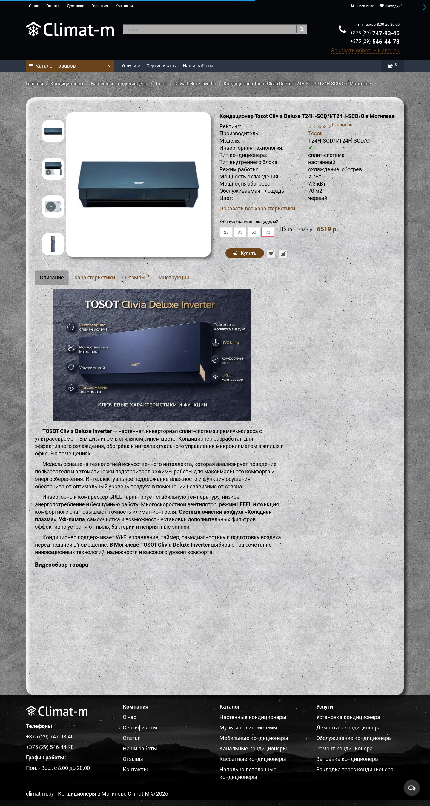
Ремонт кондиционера (344, 748)
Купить (245, 253)
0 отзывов (342, 124)
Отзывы (137, 276)
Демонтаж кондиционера (348, 727)
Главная (34, 83)
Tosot (161, 83)
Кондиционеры (66, 83)
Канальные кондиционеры (253, 748)
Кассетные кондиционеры (252, 758)
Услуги (130, 63)
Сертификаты (161, 65)
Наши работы (198, 65)
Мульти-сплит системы (248, 727)
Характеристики (94, 277)
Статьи (132, 738)
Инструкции (174, 277)
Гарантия (99, 6)
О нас (34, 6)
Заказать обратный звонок (365, 50)
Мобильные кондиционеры (253, 738)
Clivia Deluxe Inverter (195, 83)
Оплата (53, 6)
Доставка (75, 6)
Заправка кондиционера (347, 758)
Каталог (70, 63)
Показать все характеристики (257, 208)
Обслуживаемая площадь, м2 (249, 221)
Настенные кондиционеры (119, 83)
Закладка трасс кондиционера (355, 769)
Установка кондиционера (348, 717)
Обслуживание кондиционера (353, 738)
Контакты (124, 6)
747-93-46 (375, 33)
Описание (52, 277)
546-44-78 (375, 41)
